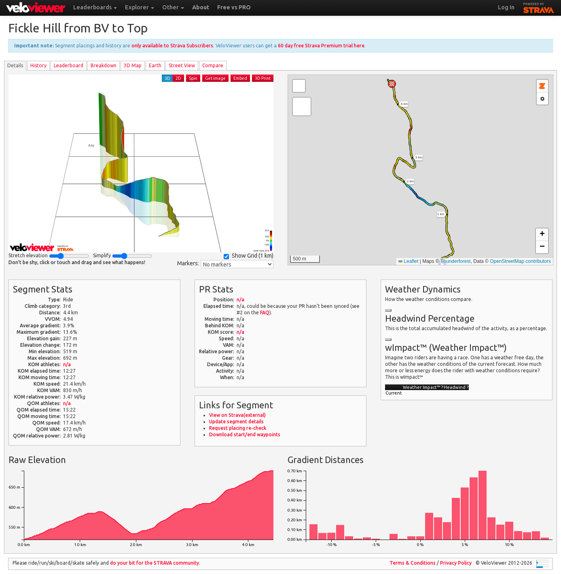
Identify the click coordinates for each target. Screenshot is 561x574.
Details (15, 65)
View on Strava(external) (237, 415)
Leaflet (408, 261)
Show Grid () (248, 255)
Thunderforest (455, 261)
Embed (240, 78)
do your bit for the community (154, 562)
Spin (193, 78)
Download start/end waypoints (244, 434)
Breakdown (103, 65)
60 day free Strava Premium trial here (321, 45)
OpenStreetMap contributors (520, 261)
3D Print (263, 78)
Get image (215, 78)
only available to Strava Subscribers (172, 45)
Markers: (188, 263)
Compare (212, 65)
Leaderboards (95, 7)
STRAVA (539, 7)
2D (178, 78)
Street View (182, 65)
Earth (155, 65)
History (38, 65)
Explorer (139, 7)
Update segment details (236, 421)
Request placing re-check (237, 428)
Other (173, 7)
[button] (392, 84)
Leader (68, 65)
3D (167, 78)
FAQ (264, 312)
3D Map (133, 65)
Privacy (456, 562)
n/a (67, 364)
